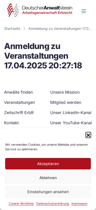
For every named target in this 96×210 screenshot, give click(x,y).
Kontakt (11, 122)
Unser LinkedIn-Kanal (70, 112)
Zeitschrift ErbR (19, 112)
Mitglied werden (65, 102)
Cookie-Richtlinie (21, 203)
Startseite (12, 28)
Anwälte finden (18, 92)
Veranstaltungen (19, 102)
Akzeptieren (48, 163)
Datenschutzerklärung (52, 203)
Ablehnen (48, 177)
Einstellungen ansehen (48, 191)
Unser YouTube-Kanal (71, 122)
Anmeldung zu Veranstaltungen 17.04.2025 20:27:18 (61, 28)
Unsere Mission (65, 92)
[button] (88, 134)
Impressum (79, 203)
